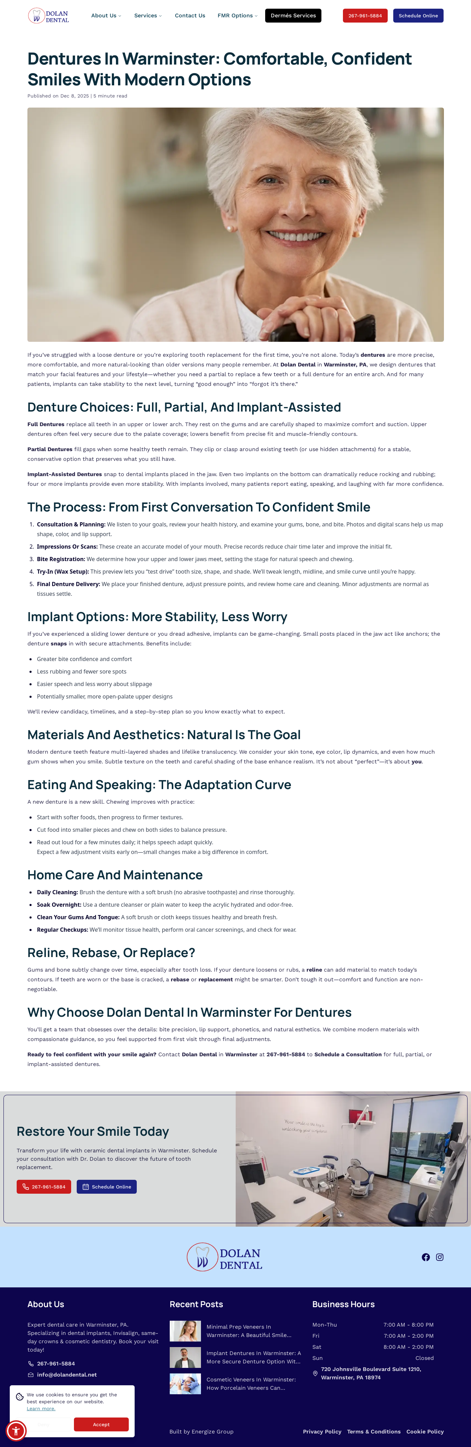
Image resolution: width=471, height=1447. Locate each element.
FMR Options (238, 15)
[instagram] (440, 1257)
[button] (16, 1430)
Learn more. (41, 1409)
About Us (106, 15)
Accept (101, 1425)
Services (148, 15)
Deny (43, 1425)
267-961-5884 (365, 15)
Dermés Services (293, 15)
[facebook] (426, 1257)
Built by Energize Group (201, 1431)
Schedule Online (418, 15)
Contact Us (190, 15)
